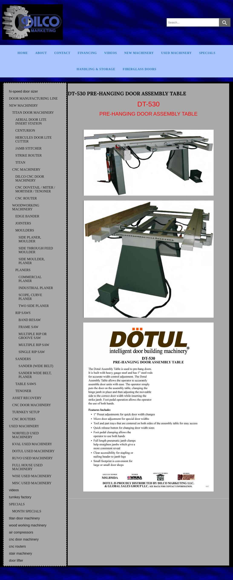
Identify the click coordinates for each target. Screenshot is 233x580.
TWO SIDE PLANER (34, 306)
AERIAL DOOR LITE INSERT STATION (30, 121)
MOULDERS (24, 230)
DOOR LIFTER (16, 560)
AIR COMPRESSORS (21, 532)
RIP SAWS (22, 313)
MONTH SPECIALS (26, 511)
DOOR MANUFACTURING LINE (33, 98)
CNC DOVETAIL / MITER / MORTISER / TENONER (35, 189)
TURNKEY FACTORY (20, 497)
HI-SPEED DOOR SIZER (23, 91)
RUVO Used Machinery (32, 458)
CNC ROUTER (26, 198)
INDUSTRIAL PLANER (36, 288)
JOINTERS (23, 223)
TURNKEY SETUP (26, 412)
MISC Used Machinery (32, 483)
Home (23, 53)
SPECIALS (17, 504)
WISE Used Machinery (32, 476)
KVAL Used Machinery (32, 444)
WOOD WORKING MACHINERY (27, 525)
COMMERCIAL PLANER (30, 279)
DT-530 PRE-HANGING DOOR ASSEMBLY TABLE (127, 93)
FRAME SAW (28, 327)
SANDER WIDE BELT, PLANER (35, 375)
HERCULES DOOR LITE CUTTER (33, 139)
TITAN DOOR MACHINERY (33, 112)
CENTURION (25, 130)
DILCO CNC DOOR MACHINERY (29, 178)
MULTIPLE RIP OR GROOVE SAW (33, 336)
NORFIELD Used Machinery (25, 435)
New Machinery (139, 53)
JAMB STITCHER (28, 148)
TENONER (23, 391)
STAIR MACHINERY (20, 553)
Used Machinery (176, 53)
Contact (62, 53)
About (41, 53)
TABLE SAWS (25, 384)
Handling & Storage (96, 69)
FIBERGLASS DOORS (139, 69)
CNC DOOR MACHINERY (31, 405)
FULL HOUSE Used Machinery (27, 467)
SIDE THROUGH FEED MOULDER (36, 250)
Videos (110, 53)
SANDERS (23, 359)
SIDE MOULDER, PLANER (32, 261)
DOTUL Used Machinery (33, 451)
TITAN (20, 162)
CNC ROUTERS (24, 419)
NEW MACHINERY (23, 105)
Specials (207, 53)
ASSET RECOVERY (27, 398)
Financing (87, 53)
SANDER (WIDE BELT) (36, 366)
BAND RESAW (30, 320)
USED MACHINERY (24, 426)
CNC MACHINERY (26, 169)
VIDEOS (14, 490)
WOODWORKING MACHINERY (25, 207)
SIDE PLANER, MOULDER (30, 239)
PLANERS (22, 270)
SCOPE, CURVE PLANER (30, 297)
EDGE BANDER (27, 216)
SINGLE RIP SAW (32, 352)
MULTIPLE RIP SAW (34, 345)
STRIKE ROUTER (28, 155)
